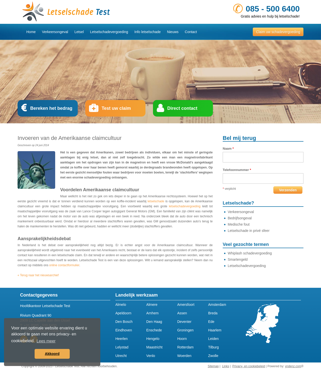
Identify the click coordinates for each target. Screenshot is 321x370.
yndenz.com (293, 366)
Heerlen (121, 339)
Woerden (184, 356)
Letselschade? (238, 203)
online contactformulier (64, 265)
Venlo (150, 356)
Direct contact (182, 108)
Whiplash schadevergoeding (250, 253)
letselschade (155, 201)
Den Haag (154, 322)
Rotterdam (185, 347)
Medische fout (239, 224)
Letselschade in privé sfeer (249, 231)
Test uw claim (116, 108)
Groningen (185, 330)
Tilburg (213, 347)
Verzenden (288, 190)
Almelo (120, 305)
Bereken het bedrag (51, 108)
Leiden (213, 339)
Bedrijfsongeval (240, 218)
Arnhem (152, 313)
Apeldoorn (123, 313)
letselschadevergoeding (184, 206)
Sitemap (213, 366)
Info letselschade (147, 32)
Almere (151, 305)
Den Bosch (123, 322)
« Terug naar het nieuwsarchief (38, 275)
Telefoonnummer (237, 170)
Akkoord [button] (52, 354)
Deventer (184, 322)
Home (31, 32)
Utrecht (121, 356)
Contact (191, 32)
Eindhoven (123, 330)
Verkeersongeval (55, 32)
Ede (211, 322)
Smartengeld (238, 259)
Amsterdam (217, 305)
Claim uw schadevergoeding (278, 32)
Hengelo (152, 339)
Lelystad (121, 347)
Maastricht (154, 347)
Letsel (79, 32)
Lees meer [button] (46, 341)
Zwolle (213, 356)
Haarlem (214, 330)
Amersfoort (185, 305)
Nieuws (173, 32)
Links (225, 366)
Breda (212, 313)
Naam (228, 148)
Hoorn (182, 339)
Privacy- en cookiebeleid (248, 366)
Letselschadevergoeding (109, 32)
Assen (182, 313)
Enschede (154, 330)
